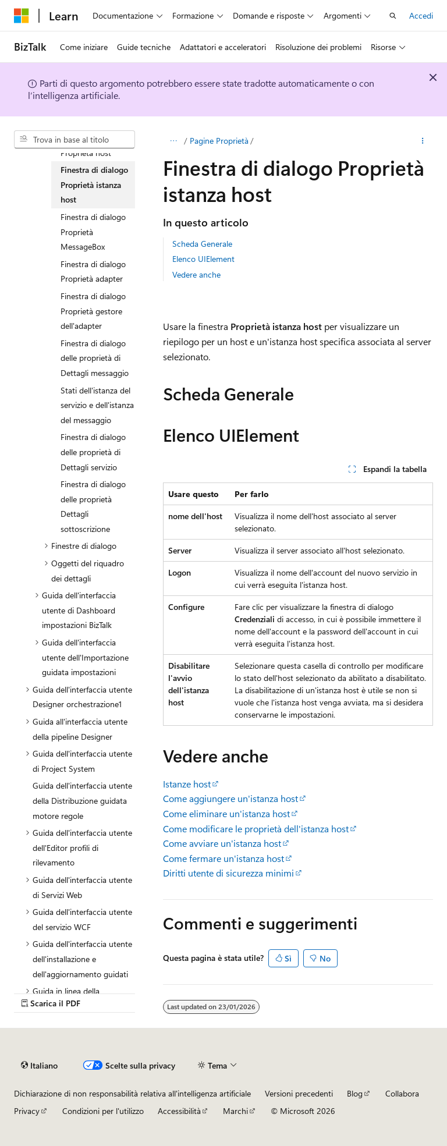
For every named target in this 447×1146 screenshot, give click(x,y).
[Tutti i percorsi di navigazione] (173, 141)
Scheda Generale (202, 243)
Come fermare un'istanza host (223, 858)
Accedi (421, 15)
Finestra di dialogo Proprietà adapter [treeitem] (93, 271)
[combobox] (74, 139)
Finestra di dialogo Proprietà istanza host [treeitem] (94, 184)
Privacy (27, 1110)
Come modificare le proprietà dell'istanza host (256, 828)
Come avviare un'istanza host (222, 843)
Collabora (402, 1093)
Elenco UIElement (203, 258)
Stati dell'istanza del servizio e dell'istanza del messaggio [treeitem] (97, 405)
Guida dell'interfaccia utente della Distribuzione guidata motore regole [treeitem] (82, 800)
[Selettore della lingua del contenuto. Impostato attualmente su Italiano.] (39, 1065)
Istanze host (187, 784)
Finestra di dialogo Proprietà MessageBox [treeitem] (93, 231)
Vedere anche (196, 274)
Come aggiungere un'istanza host (230, 798)
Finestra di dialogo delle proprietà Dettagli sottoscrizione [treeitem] (93, 506)
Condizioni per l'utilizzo (103, 1110)
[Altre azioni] (423, 141)
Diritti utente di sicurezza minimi (228, 873)
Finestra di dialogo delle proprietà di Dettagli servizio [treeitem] (93, 451)
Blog (355, 1093)
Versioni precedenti (299, 1093)
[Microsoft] (21, 15)
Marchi (235, 1110)
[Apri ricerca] (393, 15)
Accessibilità (179, 1110)
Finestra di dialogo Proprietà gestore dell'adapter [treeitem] (93, 310)
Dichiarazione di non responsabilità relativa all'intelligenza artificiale (132, 1093)
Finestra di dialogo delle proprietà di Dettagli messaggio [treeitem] (95, 358)
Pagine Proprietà (219, 140)
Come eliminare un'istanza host (226, 813)
